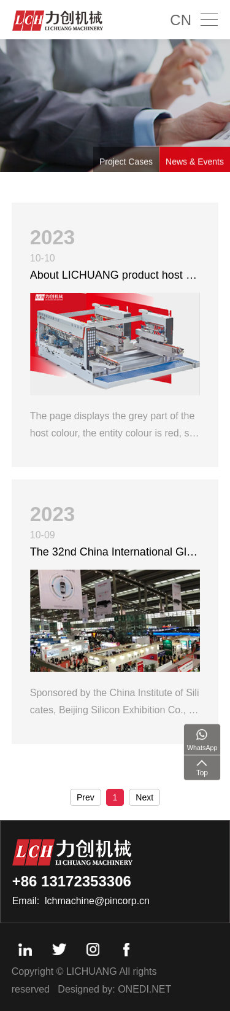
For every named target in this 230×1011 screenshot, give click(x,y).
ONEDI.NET (144, 989)
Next (144, 797)
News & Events (195, 165)
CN (180, 20)
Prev (85, 797)
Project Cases (126, 165)
